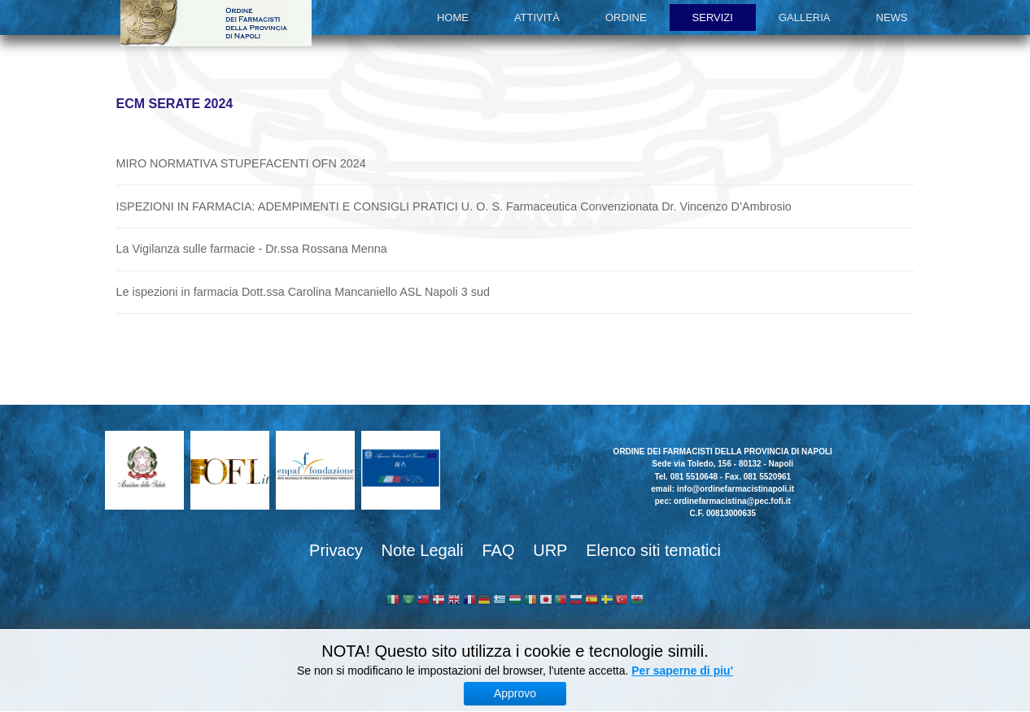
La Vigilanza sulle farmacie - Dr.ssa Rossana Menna (251, 248)
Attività (537, 17)
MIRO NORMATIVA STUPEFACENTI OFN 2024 (241, 163)
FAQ (498, 550)
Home (453, 17)
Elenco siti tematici (653, 550)
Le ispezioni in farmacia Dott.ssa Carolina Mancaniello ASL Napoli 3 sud (303, 291)
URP (550, 550)
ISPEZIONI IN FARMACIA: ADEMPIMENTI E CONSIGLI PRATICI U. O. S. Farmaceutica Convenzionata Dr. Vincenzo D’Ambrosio (454, 206)
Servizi (712, 17)
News (892, 17)
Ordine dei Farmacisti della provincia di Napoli (216, 23)
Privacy (336, 550)
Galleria (805, 17)
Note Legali (422, 550)
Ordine (626, 17)
